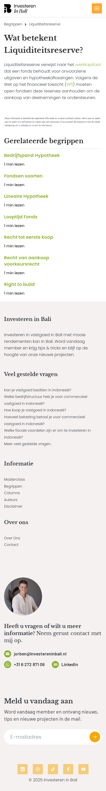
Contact (11, 544)
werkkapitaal (88, 65)
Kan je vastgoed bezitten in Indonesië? (37, 390)
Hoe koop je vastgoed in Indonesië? (35, 410)
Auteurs (10, 499)
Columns (12, 492)
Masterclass (14, 479)
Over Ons (12, 538)
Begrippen (13, 24)
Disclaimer (13, 506)
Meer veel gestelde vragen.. (28, 443)
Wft (69, 84)
